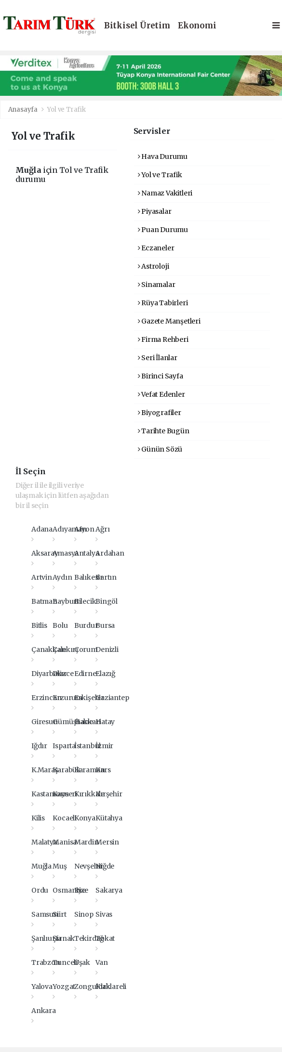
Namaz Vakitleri (165, 193)
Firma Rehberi (163, 339)
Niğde (104, 866)
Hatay (105, 721)
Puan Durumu (163, 229)
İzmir (104, 745)
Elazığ (105, 673)
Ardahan (109, 553)
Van (101, 962)
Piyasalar (155, 211)
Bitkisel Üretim (137, 26)
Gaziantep (112, 697)
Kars (102, 770)
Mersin (107, 842)
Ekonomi (197, 26)
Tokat (105, 938)
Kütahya (108, 818)
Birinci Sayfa (160, 376)
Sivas (103, 914)
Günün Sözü (160, 449)
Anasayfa (23, 109)
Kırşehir (108, 794)
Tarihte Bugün (163, 431)
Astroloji (153, 266)
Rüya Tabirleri (163, 303)
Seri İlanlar (157, 357)
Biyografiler (159, 412)
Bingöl (106, 601)
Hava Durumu (163, 156)
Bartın (106, 577)
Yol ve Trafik (66, 109)
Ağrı (102, 529)
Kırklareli (110, 986)
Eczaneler (156, 248)
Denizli (107, 649)
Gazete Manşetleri (169, 321)
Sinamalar (156, 284)
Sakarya (108, 890)
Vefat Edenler (161, 394)
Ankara (43, 1010)
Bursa (105, 625)
